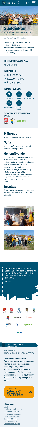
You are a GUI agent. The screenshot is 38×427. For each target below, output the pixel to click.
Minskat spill (11, 65)
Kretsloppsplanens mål (12, 414)
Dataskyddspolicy (10, 421)
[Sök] (23, 3)
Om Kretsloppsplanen (12, 416)
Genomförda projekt (14, 38)
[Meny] (34, 3)
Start (5, 38)
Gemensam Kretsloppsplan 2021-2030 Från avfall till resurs (19, 392)
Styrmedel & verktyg (11, 419)
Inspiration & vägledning (13, 409)
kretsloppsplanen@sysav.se (19, 353)
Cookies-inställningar (12, 424)
